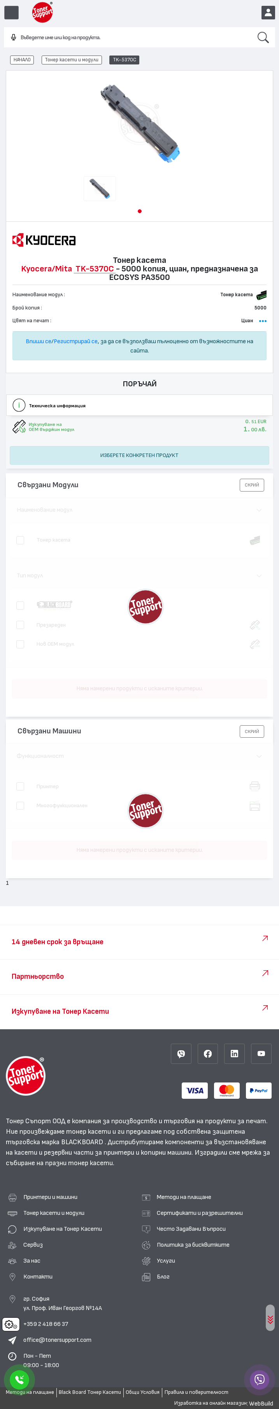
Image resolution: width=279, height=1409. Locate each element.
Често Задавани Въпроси (191, 1229)
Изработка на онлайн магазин (210, 1403)
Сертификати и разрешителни (200, 1213)
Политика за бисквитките (193, 1245)
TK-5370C (124, 60)
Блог (163, 1276)
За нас (31, 1261)
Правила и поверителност (196, 1392)
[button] (140, 211)
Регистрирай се (76, 341)
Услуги (166, 1261)
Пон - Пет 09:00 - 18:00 (41, 1360)
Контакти (38, 1276)
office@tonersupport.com (57, 1340)
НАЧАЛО (22, 60)
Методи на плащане (184, 1197)
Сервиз (33, 1245)
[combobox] (127, 38)
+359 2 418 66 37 (45, 1324)
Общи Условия (143, 1392)
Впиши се (38, 341)
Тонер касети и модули (71, 60)
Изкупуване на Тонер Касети (62, 1229)
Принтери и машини (50, 1197)
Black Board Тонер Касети (90, 1392)
